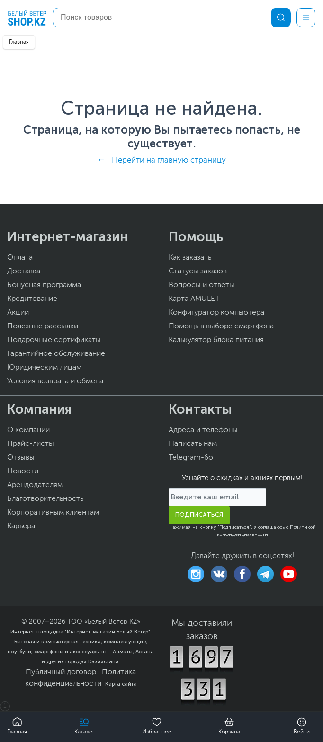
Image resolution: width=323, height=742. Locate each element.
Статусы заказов (198, 271)
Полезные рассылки (42, 326)
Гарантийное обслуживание (56, 354)
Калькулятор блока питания (216, 340)
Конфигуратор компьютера (216, 313)
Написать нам (193, 444)
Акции (18, 313)
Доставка (23, 271)
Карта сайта (121, 683)
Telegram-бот (193, 457)
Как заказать (190, 258)
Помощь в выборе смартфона (221, 326)
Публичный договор (61, 672)
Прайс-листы (30, 444)
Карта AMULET (194, 299)
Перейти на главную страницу (169, 160)
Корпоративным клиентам (53, 512)
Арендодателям (35, 485)
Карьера (21, 526)
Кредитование (32, 299)
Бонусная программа (44, 285)
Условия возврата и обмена (55, 381)
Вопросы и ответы (201, 285)
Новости (22, 471)
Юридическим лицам (44, 367)
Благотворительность (45, 499)
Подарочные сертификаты (54, 340)
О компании (28, 430)
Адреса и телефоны (203, 430)
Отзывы (21, 457)
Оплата (20, 258)
